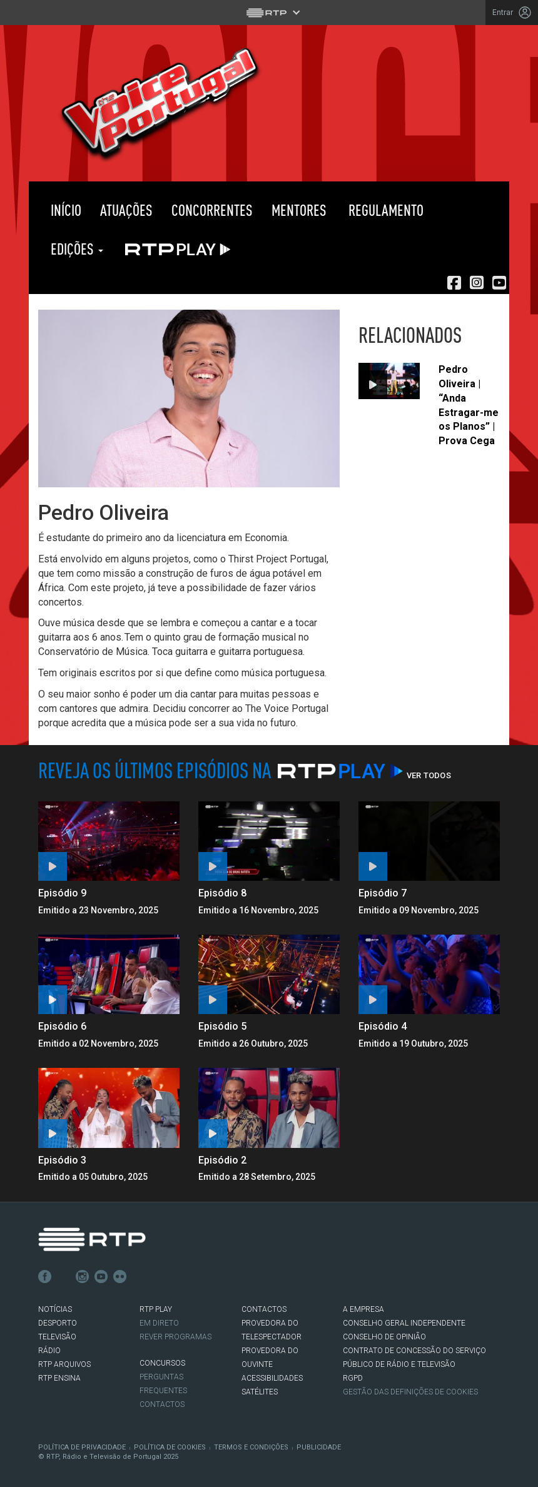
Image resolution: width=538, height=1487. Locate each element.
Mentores (299, 210)
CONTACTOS (264, 1309)
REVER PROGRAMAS (175, 1336)
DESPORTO (57, 1323)
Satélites (259, 1392)
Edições (75, 249)
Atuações (126, 210)
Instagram (82, 1277)
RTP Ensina (59, 1378)
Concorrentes (212, 210)
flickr (120, 1277)
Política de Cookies (170, 1447)
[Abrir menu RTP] (269, 12)
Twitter (64, 1277)
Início (64, 210)
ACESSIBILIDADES (272, 1378)
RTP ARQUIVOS (64, 1364)
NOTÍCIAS (55, 1309)
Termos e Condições (251, 1447)
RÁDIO (49, 1350)
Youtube (101, 1277)
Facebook (45, 1277)
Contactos (162, 1404)
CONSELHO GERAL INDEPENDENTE (404, 1323)
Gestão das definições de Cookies (410, 1392)
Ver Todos (429, 775)
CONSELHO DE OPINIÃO (384, 1336)
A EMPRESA (363, 1309)
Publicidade (319, 1447)
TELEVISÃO (57, 1336)
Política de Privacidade (82, 1447)
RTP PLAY (175, 249)
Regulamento (384, 210)
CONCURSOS (162, 1363)
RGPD (353, 1378)
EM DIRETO (159, 1323)
